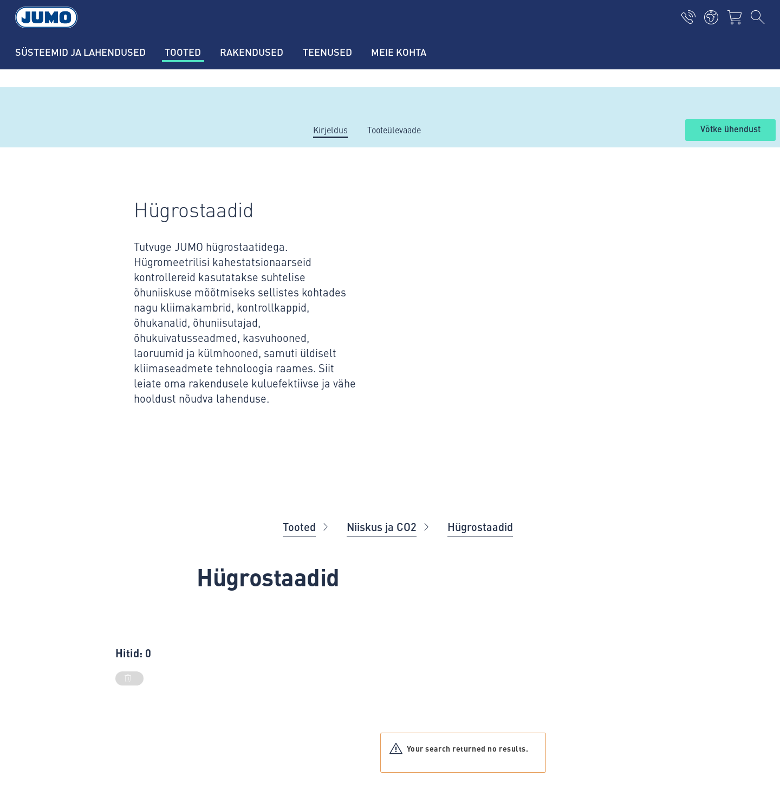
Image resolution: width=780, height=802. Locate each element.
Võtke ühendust (730, 129)
